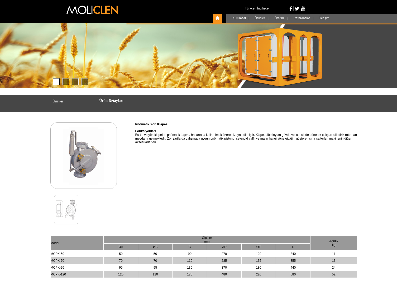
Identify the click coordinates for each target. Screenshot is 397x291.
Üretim (280, 18)
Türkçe (250, 8)
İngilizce (263, 8)
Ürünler (260, 18)
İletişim (324, 18)
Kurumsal (239, 18)
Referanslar (302, 18)
